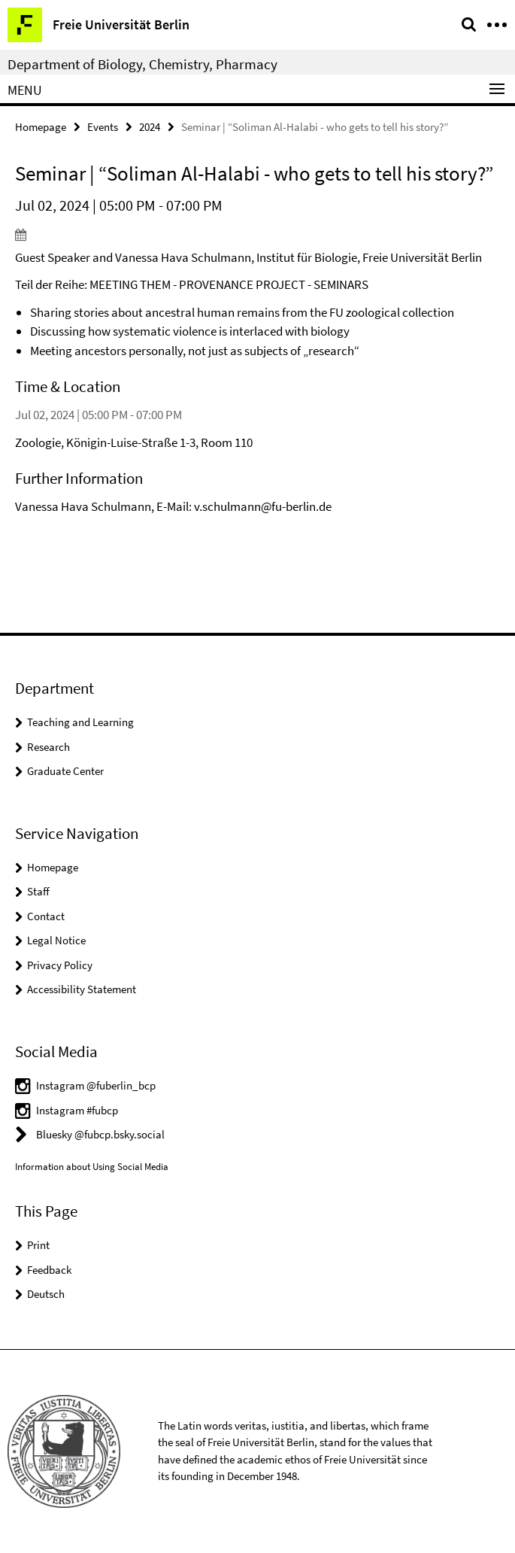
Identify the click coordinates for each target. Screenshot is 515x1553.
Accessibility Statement (81, 989)
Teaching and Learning (80, 722)
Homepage (40, 127)
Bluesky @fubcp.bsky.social (100, 1134)
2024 (149, 127)
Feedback (49, 1270)
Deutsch (46, 1294)
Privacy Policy (59, 965)
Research (48, 747)
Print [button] (38, 1245)
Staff (38, 891)
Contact (46, 916)
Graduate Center (65, 771)
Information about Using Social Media (91, 1166)
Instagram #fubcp (77, 1110)
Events (102, 127)
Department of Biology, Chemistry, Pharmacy (142, 64)
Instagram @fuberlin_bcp (96, 1085)
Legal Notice (56, 940)
